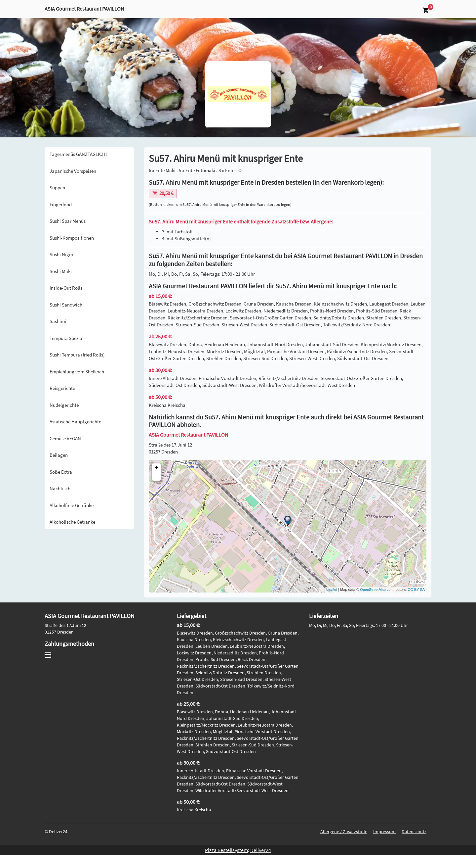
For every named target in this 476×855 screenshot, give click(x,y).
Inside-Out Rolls (66, 288)
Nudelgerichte (64, 405)
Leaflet (331, 590)
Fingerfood (61, 204)
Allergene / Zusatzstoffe (343, 831)
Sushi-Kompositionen (72, 238)
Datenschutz (414, 831)
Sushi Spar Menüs (68, 221)
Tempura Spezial (67, 338)
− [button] (156, 476)
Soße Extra (61, 472)
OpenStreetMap (373, 590)
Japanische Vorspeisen (73, 171)
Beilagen (59, 455)
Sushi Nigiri (61, 254)
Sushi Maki (61, 271)
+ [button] (156, 468)
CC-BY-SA (416, 590)
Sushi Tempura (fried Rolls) (77, 355)
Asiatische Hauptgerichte (75, 421)
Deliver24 (260, 850)
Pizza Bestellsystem (226, 850)
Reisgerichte (62, 388)
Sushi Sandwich (66, 305)
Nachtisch (60, 488)
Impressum (384, 831)
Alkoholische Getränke (72, 522)
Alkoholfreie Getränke (72, 505)
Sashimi (58, 321)
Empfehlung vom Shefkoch (77, 371)
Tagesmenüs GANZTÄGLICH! (78, 154)
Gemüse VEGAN (65, 438)
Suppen (57, 187)
